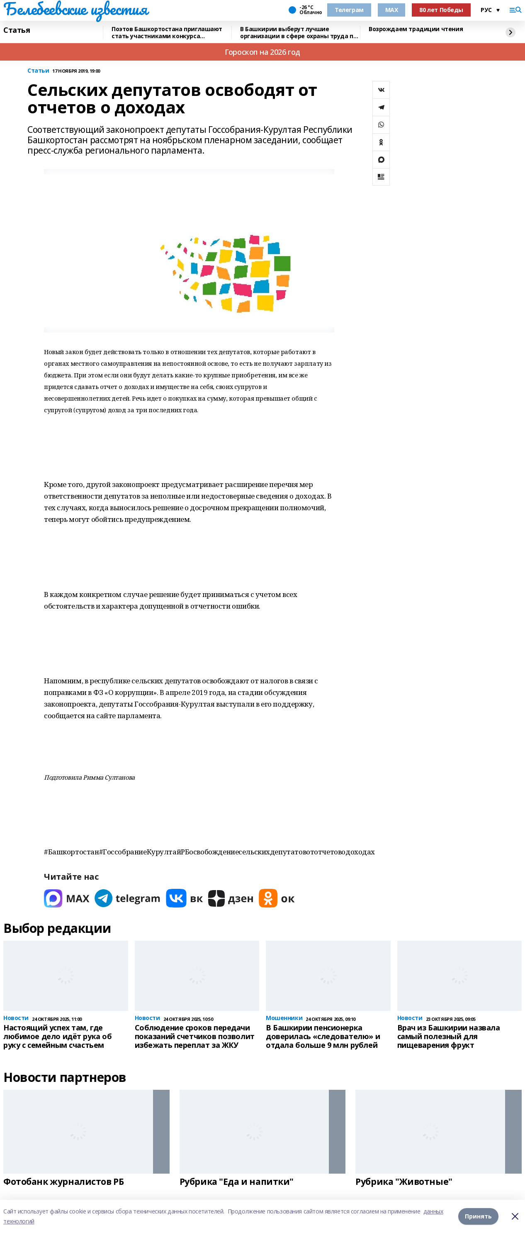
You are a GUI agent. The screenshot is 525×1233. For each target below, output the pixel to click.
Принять (478, 1216)
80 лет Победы (441, 10)
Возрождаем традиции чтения (416, 29)
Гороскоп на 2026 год (262, 52)
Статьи (38, 70)
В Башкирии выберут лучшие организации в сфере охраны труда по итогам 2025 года (298, 32)
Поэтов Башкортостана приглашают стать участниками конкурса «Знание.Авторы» (167, 32)
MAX (391, 10)
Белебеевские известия (75, 8)
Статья (16, 30)
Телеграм (349, 10)
